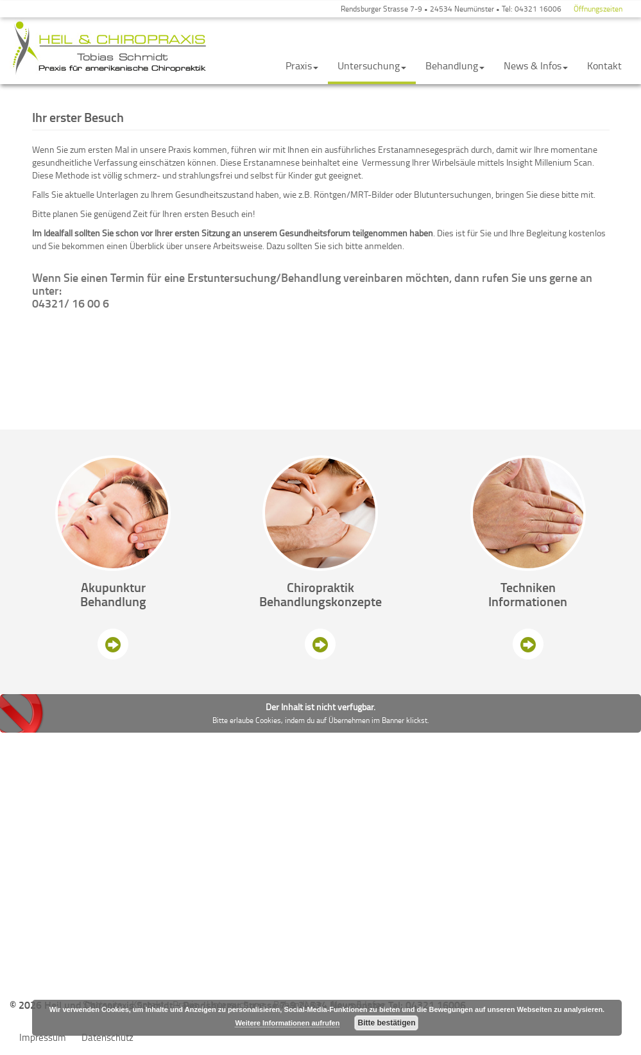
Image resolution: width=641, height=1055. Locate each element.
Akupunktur (113, 587)
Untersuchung (372, 65)
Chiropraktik (320, 587)
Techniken (528, 587)
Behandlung (454, 65)
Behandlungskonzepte (320, 601)
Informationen (527, 601)
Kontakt (604, 65)
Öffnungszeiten (598, 8)
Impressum (42, 1037)
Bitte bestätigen (386, 1022)
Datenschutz (107, 1037)
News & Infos (536, 65)
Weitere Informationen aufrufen (287, 1023)
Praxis (302, 65)
